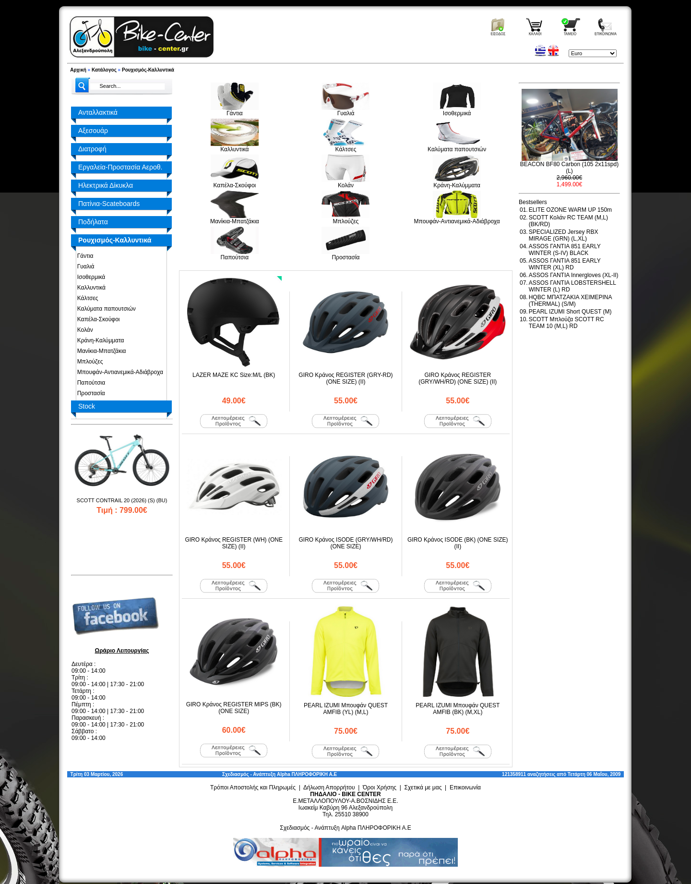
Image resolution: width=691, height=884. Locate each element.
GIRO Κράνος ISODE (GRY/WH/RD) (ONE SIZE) (345, 543)
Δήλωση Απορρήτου (329, 787)
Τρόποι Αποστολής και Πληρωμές (253, 787)
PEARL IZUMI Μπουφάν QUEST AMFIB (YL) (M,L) (346, 708)
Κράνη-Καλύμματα (99, 340)
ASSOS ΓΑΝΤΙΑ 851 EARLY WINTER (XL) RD (565, 264)
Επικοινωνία (465, 787)
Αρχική (78, 70)
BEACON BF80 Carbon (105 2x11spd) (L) (569, 167)
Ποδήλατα (93, 222)
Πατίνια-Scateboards (109, 203)
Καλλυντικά (90, 287)
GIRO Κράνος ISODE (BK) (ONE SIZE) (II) (457, 543)
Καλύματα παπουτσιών (105, 308)
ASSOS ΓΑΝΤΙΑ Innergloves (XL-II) (574, 275)
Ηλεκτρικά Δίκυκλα (105, 185)
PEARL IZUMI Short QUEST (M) (570, 311)
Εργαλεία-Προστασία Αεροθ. (120, 167)
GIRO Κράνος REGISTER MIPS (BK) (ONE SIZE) (234, 707)
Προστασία (89, 393)
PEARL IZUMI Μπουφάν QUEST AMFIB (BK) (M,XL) (458, 708)
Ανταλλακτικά (98, 112)
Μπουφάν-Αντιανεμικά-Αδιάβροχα (118, 372)
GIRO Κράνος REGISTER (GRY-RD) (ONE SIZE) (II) (345, 378)
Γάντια (84, 256)
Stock (86, 406)
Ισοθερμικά (89, 277)
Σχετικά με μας (423, 787)
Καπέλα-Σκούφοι (96, 319)
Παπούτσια (89, 382)
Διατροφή (92, 149)
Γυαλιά (84, 266)
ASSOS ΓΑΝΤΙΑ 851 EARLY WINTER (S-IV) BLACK (565, 249)
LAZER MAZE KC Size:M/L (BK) (233, 375)
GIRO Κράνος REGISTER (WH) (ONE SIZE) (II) (234, 543)
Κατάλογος (104, 70)
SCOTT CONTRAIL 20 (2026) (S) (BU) (122, 500)
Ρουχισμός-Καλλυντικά (148, 70)
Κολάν (83, 330)
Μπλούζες (88, 361)
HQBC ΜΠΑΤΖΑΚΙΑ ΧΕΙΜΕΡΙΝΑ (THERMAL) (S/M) (570, 300)
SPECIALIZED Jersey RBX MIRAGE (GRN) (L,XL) (563, 235)
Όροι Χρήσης (379, 787)
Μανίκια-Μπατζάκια (100, 351)
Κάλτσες (86, 298)
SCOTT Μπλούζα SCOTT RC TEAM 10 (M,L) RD (566, 322)
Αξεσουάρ (93, 130)
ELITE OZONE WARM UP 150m (570, 209)
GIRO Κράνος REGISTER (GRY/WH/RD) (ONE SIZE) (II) (457, 378)
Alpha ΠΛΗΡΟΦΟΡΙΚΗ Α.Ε (307, 774)
